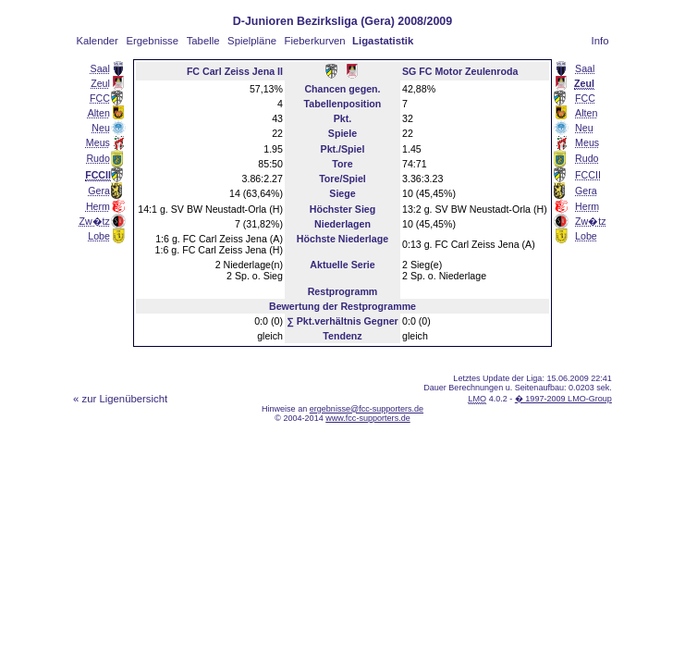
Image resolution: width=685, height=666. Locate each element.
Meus (98, 142)
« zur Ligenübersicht (120, 398)
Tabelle (203, 40)
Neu (101, 127)
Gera (99, 190)
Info (600, 40)
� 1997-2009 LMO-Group (563, 398)
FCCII (588, 174)
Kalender (97, 40)
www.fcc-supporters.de (367, 418)
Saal (100, 68)
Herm (98, 206)
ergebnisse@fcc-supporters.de (366, 408)
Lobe (99, 235)
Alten (99, 112)
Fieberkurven (315, 40)
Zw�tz (94, 221)
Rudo (97, 158)
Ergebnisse (152, 40)
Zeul (100, 83)
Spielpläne (251, 40)
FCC (100, 98)
